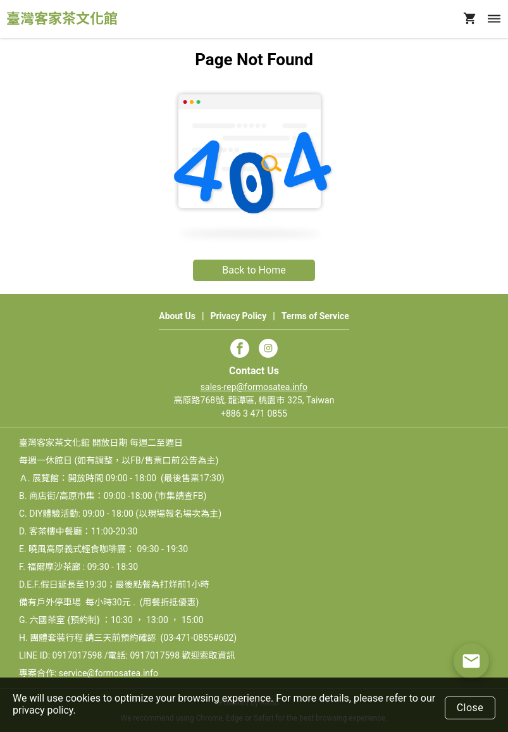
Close (470, 708)
